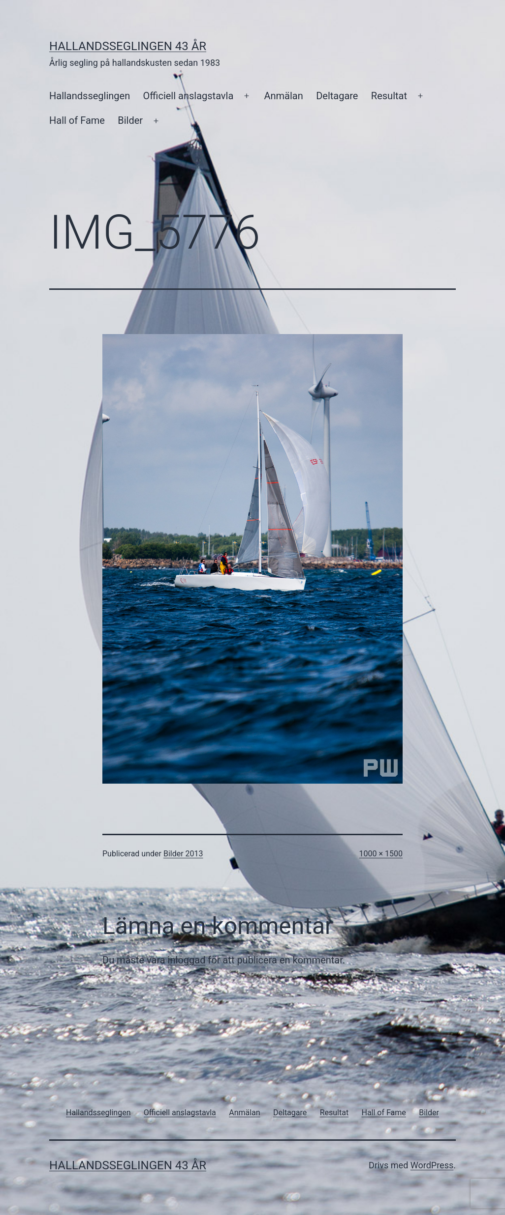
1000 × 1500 (381, 853)
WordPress (431, 1165)
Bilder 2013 (183, 853)
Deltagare (337, 96)
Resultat (389, 96)
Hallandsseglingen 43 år (127, 46)
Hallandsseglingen (89, 96)
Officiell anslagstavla (188, 96)
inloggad (187, 960)
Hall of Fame (77, 120)
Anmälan (283, 96)
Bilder (130, 120)
